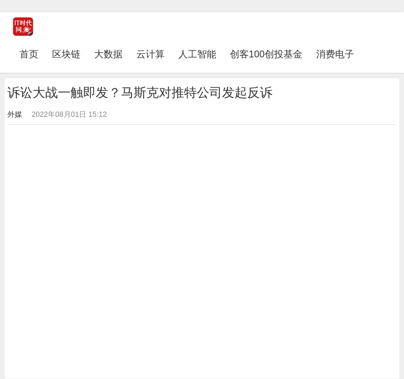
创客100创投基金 (266, 54)
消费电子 (335, 54)
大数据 (108, 54)
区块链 (66, 54)
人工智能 (197, 54)
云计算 (150, 54)
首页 (32, 53)
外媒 (14, 114)
